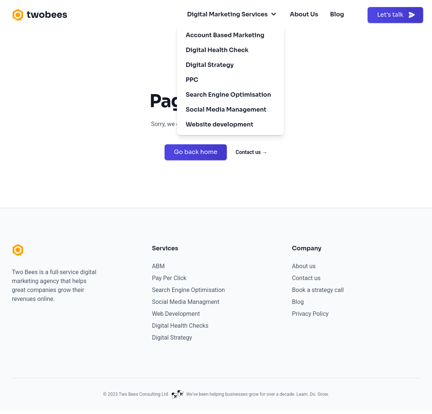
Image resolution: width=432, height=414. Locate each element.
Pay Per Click (169, 278)
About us (304, 266)
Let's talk (396, 15)
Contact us (251, 152)
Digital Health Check (217, 50)
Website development (220, 124)
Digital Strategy (210, 65)
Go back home (195, 152)
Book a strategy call (318, 289)
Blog (337, 14)
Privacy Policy (310, 313)
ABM (158, 266)
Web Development (176, 313)
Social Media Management (226, 109)
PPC (192, 80)
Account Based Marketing (225, 35)
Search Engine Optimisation (228, 95)
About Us (304, 14)
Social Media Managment (185, 301)
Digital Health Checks (180, 325)
